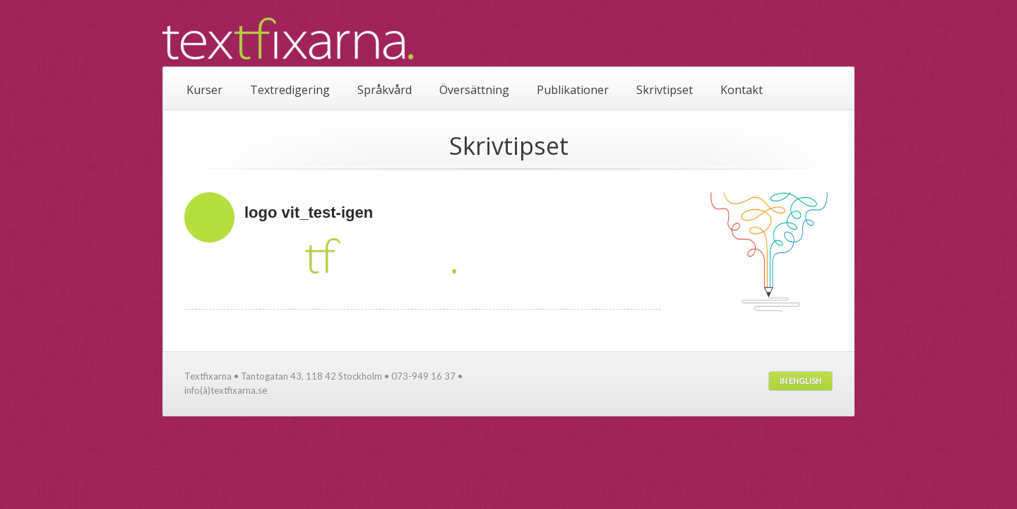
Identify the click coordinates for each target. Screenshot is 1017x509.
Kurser (204, 90)
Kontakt (741, 90)
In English (800, 380)
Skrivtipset (664, 90)
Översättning (474, 90)
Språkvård (384, 90)
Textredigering (290, 90)
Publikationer (573, 90)
